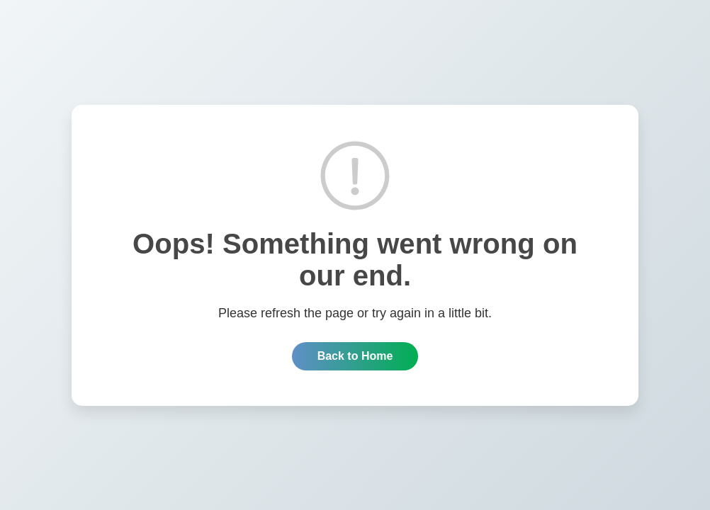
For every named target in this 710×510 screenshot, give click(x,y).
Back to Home (355, 356)
